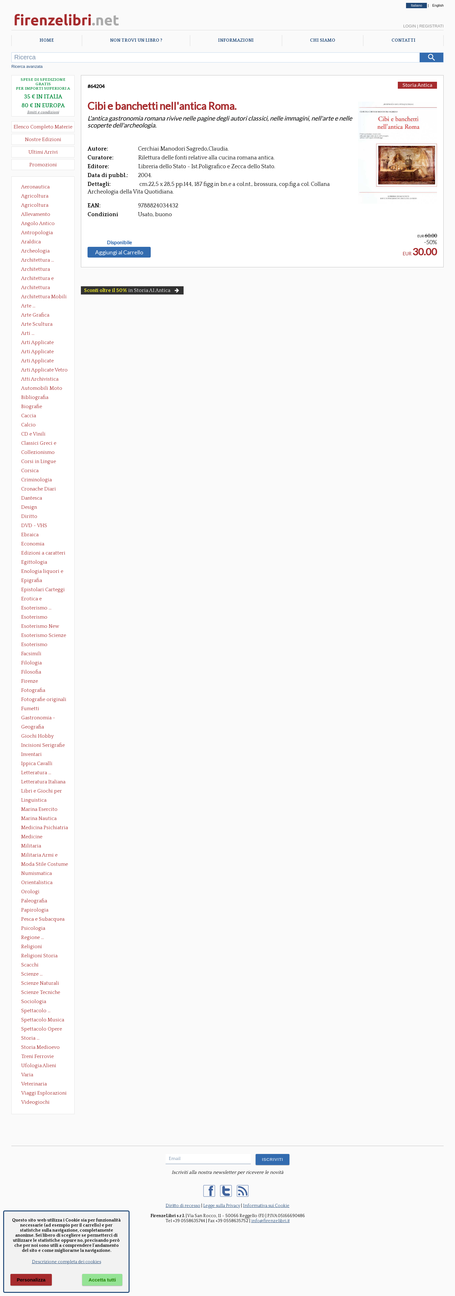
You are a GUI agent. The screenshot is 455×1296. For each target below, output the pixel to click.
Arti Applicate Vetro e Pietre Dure (44, 370)
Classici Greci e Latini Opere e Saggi (44, 443)
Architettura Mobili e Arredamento (44, 297)
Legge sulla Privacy (221, 1205)
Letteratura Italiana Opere (43, 782)
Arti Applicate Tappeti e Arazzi (39, 361)
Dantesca (31, 498)
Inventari (31, 754)
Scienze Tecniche (40, 992)
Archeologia (35, 251)
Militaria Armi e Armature (39, 855)
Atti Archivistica (39, 379)
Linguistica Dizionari (33, 800)
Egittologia (34, 562)
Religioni (31, 946)
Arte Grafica (35, 315)
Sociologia (33, 1001)
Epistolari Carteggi (43, 589)
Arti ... (27, 333)
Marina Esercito (39, 809)
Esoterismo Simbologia (34, 645)
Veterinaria (34, 1084)
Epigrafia (31, 580)
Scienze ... (32, 974)
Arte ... (28, 306)
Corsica (30, 470)
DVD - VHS (34, 525)
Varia (27, 1075)
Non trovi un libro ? (136, 40)
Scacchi (30, 965)
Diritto (29, 516)
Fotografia (33, 690)
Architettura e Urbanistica (37, 279)
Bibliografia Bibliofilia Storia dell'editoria (40, 398)
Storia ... (30, 1038)
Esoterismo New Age (40, 626)
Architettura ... (37, 260)
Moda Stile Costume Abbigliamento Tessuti (44, 864)
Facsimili (31, 654)
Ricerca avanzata (27, 66)
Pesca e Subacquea (42, 919)
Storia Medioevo (40, 1047)
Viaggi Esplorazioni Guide (44, 1093)
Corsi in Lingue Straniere (38, 462)
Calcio (28, 425)
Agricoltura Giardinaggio (36, 205)
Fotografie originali (43, 699)
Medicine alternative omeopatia (33, 837)
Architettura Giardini (35, 288)
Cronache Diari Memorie (38, 489)
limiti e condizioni (43, 112)
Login (409, 26)
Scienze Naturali (40, 983)
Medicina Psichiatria (44, 827)
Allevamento (35, 214)
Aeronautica (35, 187)
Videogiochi (35, 1102)
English (438, 5)
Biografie (31, 406)
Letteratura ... (36, 773)
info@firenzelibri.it (270, 1220)
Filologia (31, 663)
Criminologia (36, 480)
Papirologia (34, 910)
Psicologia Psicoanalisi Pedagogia (34, 928)
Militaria (31, 846)
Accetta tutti (102, 1279)
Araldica (31, 242)
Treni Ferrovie (37, 1056)
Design (29, 507)
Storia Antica (417, 85)
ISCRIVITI (272, 1159)
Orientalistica (36, 882)
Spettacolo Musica (42, 1020)
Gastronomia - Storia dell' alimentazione (38, 718)
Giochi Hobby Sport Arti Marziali (43, 736)
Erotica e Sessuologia (35, 599)
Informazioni (236, 40)
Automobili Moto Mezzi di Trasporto (43, 388)
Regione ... (32, 937)
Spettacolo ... (36, 1011)
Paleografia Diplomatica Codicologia (35, 901)
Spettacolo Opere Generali (41, 1029)
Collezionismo (38, 452)
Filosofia (31, 672)
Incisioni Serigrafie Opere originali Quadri (43, 745)
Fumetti (30, 708)
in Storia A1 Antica (132, 290)
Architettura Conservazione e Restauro (40, 269)
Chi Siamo (322, 40)
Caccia (28, 416)
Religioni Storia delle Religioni (39, 956)
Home (46, 40)
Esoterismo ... (36, 608)
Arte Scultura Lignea (36, 324)
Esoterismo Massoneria (34, 617)
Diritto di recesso (183, 1205)
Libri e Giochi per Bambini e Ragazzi (42, 791)
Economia (32, 544)
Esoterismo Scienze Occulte (43, 636)
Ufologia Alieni (38, 1065)
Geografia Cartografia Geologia (34, 727)
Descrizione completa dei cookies (66, 1261)
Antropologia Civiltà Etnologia (40, 233)
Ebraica (30, 535)
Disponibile (119, 242)
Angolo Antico (38, 223)
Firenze (29, 681)
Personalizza (31, 1279)
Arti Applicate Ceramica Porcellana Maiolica (44, 343)
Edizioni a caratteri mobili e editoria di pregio (43, 553)
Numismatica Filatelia (36, 874)
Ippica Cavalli (36, 763)
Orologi (30, 892)
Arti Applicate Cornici (37, 352)
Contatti (403, 40)
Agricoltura (34, 196)
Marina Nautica (39, 818)
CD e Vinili (33, 434)
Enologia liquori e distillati (42, 571)
